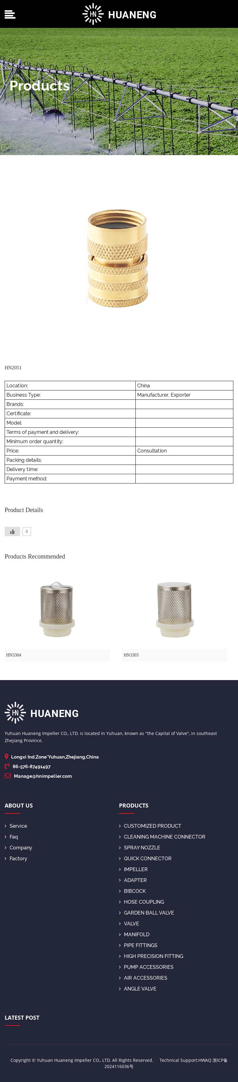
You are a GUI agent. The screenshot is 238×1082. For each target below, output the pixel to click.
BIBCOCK (132, 891)
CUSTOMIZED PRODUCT (150, 826)
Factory (16, 859)
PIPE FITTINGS (138, 945)
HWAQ (204, 1060)
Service (16, 826)
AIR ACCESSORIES (143, 978)
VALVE (129, 924)
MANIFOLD (134, 934)
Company (18, 848)
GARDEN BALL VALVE (146, 913)
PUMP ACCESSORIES (146, 967)
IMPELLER (133, 869)
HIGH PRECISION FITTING (151, 956)
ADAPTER (133, 880)
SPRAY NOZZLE (139, 848)
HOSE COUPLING (141, 902)
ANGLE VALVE (137, 989)
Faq (11, 837)
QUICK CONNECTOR (145, 859)
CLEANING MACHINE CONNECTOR (162, 837)
